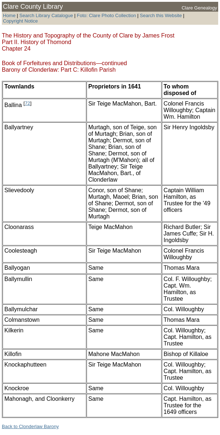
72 (27, 103)
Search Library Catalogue (46, 15)
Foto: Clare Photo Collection (107, 15)
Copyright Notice (20, 21)
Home (9, 15)
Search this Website (160, 15)
